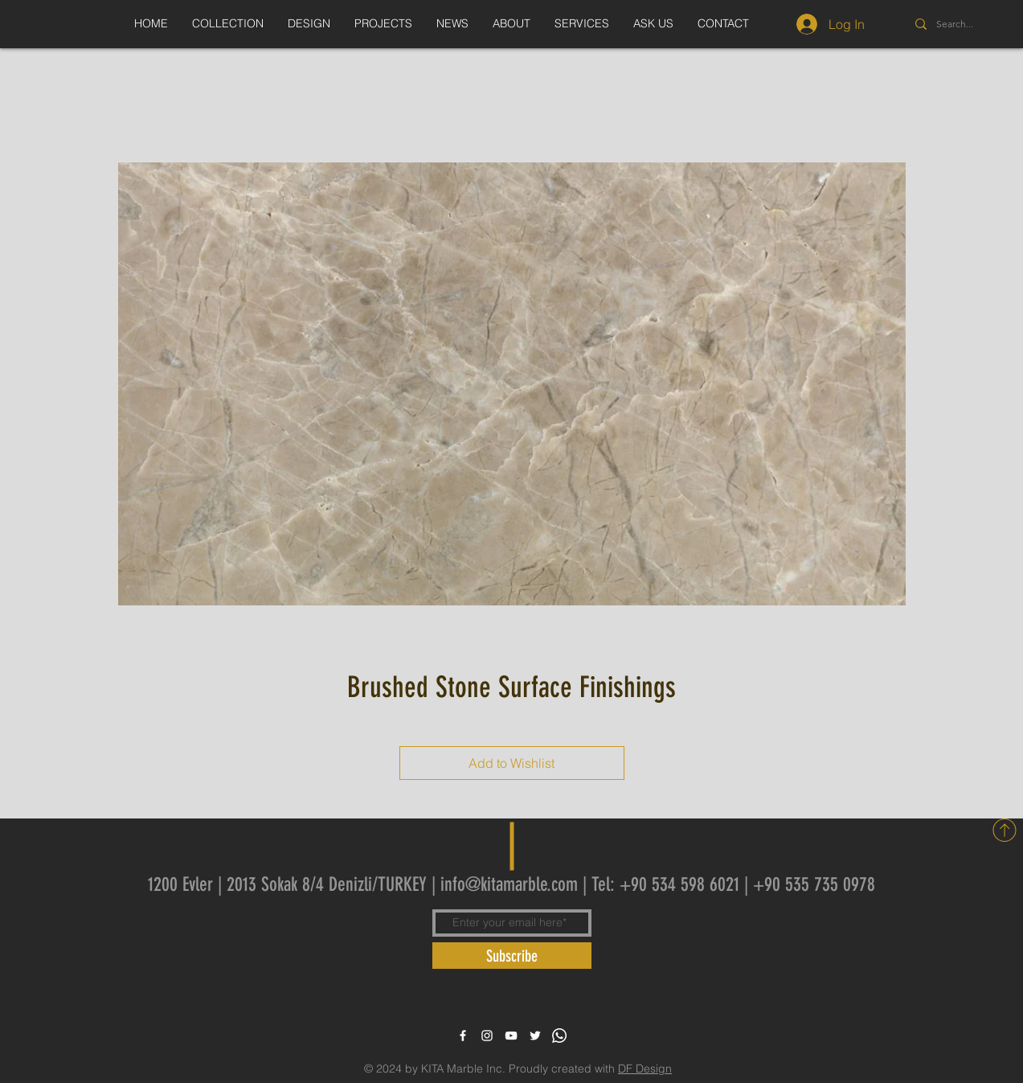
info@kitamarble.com (509, 884)
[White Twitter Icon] (535, 1035)
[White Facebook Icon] (463, 1035)
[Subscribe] (511, 955)
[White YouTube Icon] (511, 1035)
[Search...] (972, 24)
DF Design (645, 1068)
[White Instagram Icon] (487, 1035)
